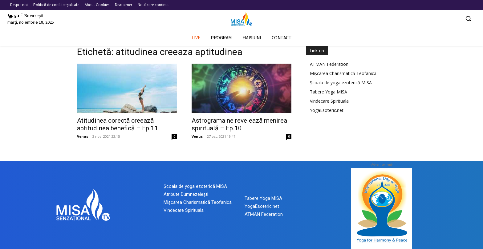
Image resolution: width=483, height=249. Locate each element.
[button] (468, 18)
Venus (82, 136)
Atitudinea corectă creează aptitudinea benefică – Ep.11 (117, 124)
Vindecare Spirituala (329, 101)
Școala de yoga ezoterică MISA (341, 82)
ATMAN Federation (329, 64)
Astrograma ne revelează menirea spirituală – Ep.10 (239, 124)
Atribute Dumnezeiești (186, 194)
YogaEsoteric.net (326, 110)
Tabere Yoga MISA (328, 92)
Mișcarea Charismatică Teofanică (343, 73)
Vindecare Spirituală (184, 210)
